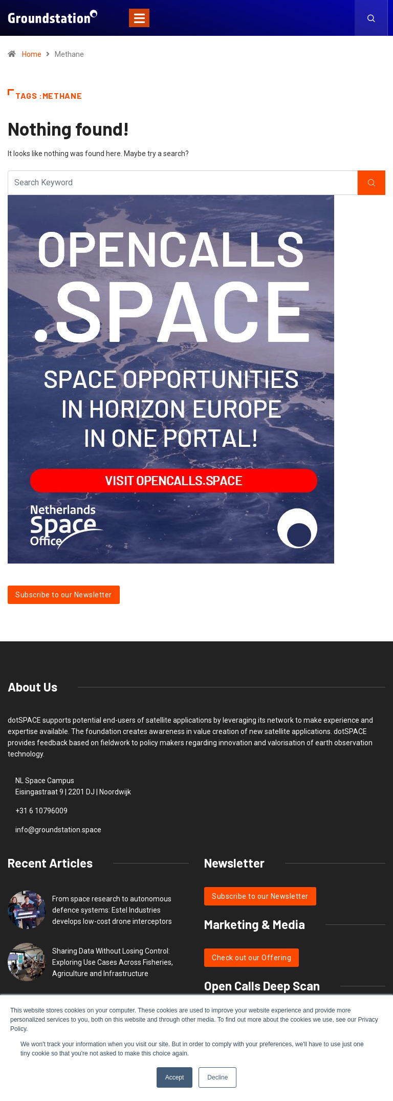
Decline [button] (217, 1077)
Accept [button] (174, 1077)
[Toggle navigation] (139, 18)
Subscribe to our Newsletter (63, 595)
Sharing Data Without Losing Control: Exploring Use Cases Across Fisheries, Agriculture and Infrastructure (112, 962)
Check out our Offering (251, 958)
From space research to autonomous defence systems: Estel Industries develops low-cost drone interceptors (112, 910)
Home (31, 54)
